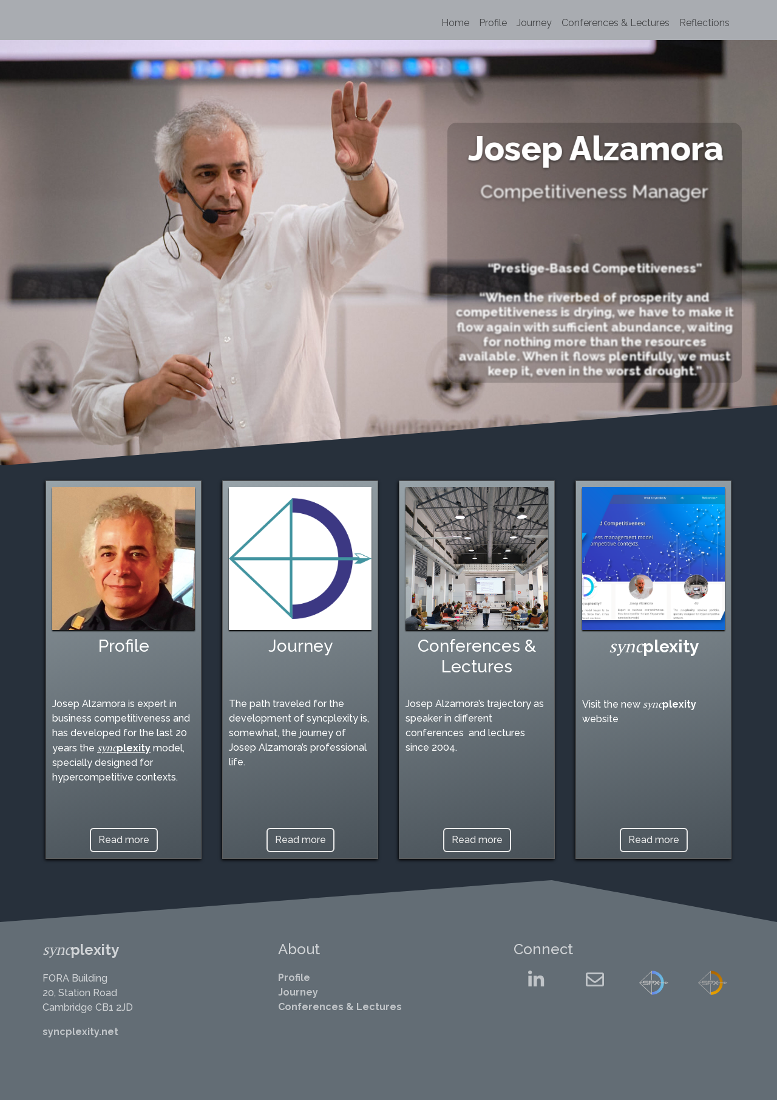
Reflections (704, 23)
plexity (134, 748)
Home (455, 23)
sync (107, 747)
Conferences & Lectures (616, 23)
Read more (123, 839)
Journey (534, 23)
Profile (493, 23)
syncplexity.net (80, 1031)
